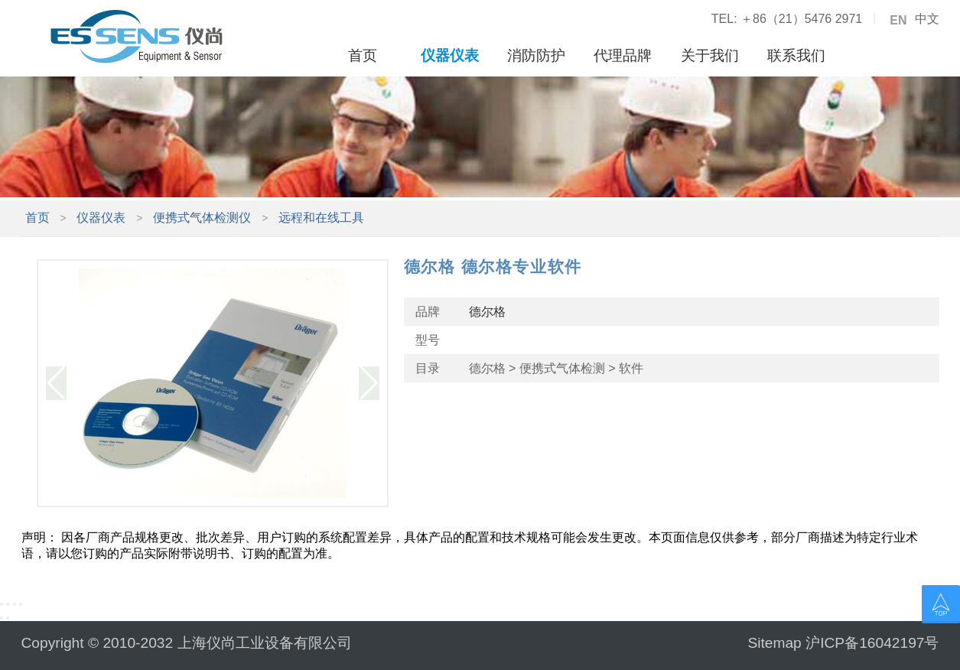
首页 (362, 55)
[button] (56, 383)
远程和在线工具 (321, 217)
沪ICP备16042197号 (872, 643)
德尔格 (487, 311)
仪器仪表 (450, 55)
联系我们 (796, 55)
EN (898, 21)
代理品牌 (623, 55)
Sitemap (774, 643)
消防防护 (536, 55)
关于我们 (710, 55)
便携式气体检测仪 (202, 217)
